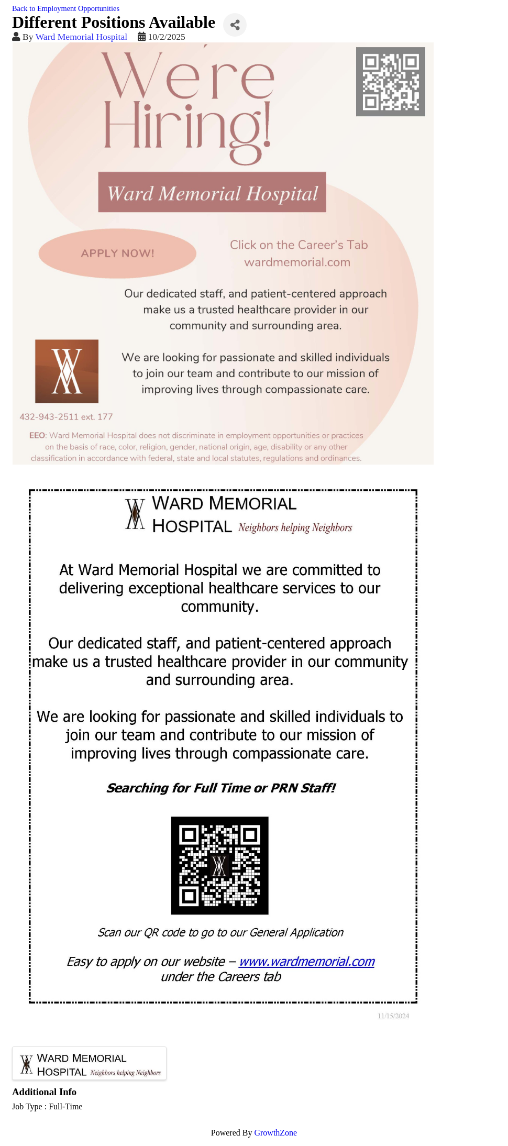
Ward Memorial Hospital (81, 36)
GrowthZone (275, 1132)
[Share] (235, 25)
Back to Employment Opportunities (65, 8)
